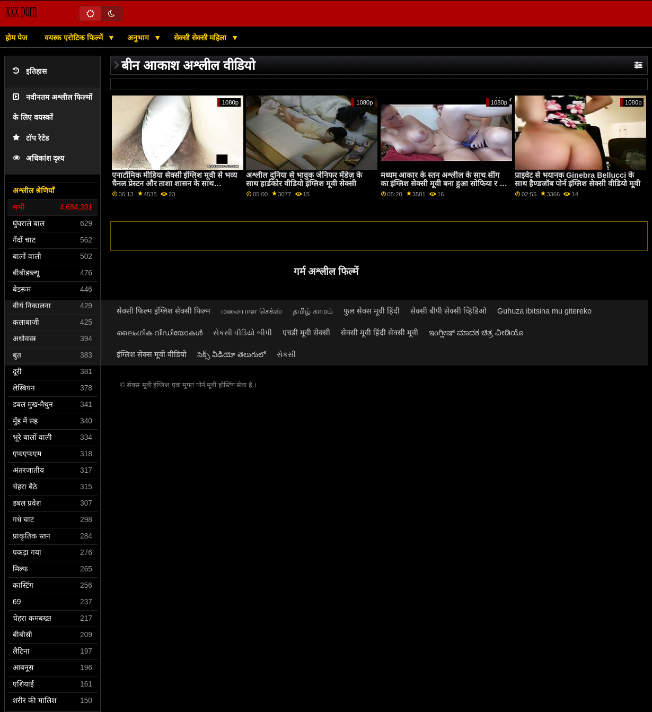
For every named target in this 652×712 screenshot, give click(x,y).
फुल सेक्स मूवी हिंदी (371, 311)
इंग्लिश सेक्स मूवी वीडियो (152, 354)
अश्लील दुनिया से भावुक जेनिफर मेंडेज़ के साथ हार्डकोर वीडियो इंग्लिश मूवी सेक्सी (304, 179)
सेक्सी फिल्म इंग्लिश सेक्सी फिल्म (163, 311)
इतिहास (30, 71)
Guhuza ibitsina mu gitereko (544, 311)
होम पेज (16, 37)
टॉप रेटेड (31, 138)
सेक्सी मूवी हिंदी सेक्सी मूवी (379, 332)
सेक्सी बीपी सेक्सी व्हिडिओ (448, 311)
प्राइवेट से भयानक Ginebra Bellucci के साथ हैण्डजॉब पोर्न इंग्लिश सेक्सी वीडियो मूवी (577, 179)
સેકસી (286, 354)
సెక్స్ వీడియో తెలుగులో (231, 354)
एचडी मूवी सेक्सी (306, 332)
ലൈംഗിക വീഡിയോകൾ (159, 332)
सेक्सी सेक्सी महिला (201, 37)
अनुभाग (139, 37)
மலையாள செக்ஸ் (251, 311)
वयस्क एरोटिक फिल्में (75, 37)
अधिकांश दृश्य (38, 158)
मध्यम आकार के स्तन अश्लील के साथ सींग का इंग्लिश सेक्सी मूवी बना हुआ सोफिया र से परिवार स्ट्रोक (443, 184)
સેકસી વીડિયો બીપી (242, 332)
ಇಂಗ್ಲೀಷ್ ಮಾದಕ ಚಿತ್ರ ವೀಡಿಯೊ (476, 332)
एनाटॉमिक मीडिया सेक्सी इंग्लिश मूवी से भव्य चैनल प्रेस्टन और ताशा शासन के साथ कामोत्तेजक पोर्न (174, 184)
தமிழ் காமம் (313, 311)
